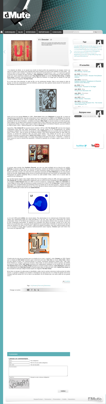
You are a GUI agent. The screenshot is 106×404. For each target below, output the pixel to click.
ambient (94, 47)
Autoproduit (88, 51)
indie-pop (76, 56)
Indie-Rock (82, 49)
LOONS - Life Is (79, 94)
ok (99, 116)
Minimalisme (83, 56)
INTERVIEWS (31, 32)
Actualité (76, 46)
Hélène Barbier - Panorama (82, 98)
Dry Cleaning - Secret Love (82, 71)
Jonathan (67, 281)
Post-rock (40, 285)
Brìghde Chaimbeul (90, 49)
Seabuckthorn (85, 54)
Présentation (57, 399)
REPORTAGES (44, 32)
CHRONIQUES (10, 32)
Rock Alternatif (98, 49)
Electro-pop (84, 53)
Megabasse (77, 54)
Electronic (86, 46)
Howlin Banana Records (79, 51)
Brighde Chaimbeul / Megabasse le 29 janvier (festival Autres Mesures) (88, 81)
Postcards (77, 53)
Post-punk (98, 46)
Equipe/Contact (38, 399)
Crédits (64, 399)
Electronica (47, 285)
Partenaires (48, 399)
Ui (31, 285)
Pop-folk (91, 54)
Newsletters (71, 399)
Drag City (97, 54)
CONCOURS (57, 32)
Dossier (35, 285)
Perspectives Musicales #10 (83, 90)
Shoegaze (95, 51)
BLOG (20, 32)
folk (81, 46)
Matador (76, 47)
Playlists (82, 47)
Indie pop (92, 46)
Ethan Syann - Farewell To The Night (85, 86)
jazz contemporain (91, 52)
